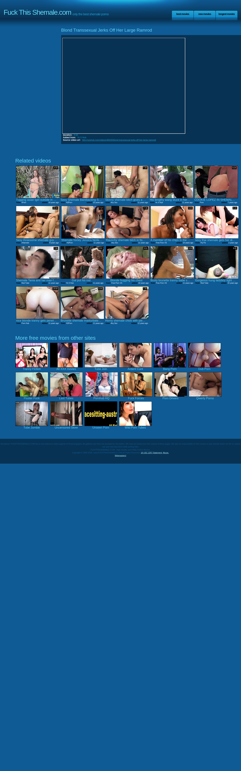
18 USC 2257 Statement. (151, 453)
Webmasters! (120, 455)
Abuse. (166, 453)
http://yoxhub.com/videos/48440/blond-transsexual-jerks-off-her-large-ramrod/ (119, 140)
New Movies (204, 14)
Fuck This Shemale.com (37, 12)
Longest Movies (227, 14)
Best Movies (182, 14)
